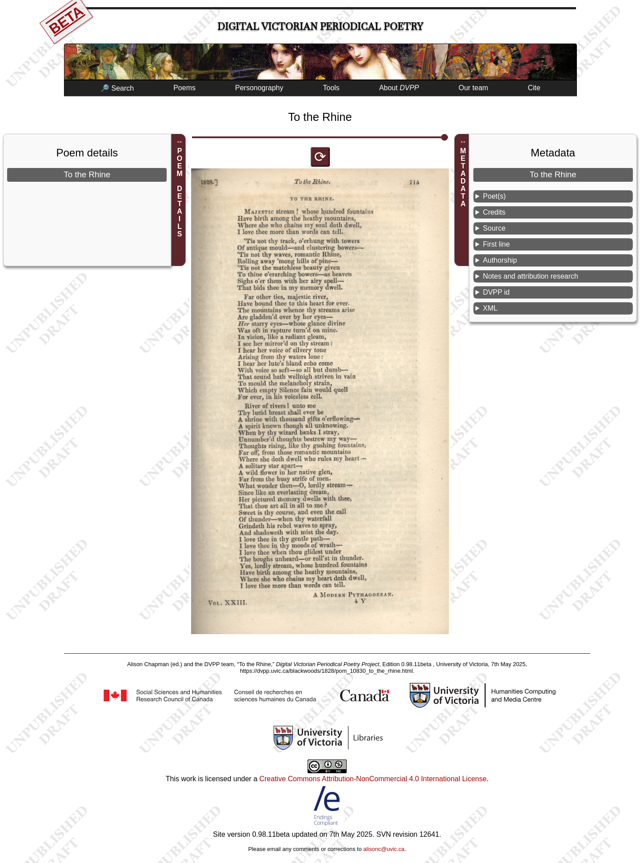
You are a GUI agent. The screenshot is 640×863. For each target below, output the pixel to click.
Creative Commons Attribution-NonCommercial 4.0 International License (372, 779)
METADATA (463, 177)
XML (490, 308)
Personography (259, 88)
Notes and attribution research (530, 276)
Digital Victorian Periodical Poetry (320, 26)
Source (494, 228)
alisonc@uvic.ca (383, 849)
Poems (184, 88)
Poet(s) (494, 196)
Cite (534, 88)
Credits (494, 212)
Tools (331, 88)
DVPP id (496, 292)
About (399, 88)
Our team (473, 88)
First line (496, 244)
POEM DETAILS (180, 192)
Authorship (500, 260)
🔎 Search (117, 88)
